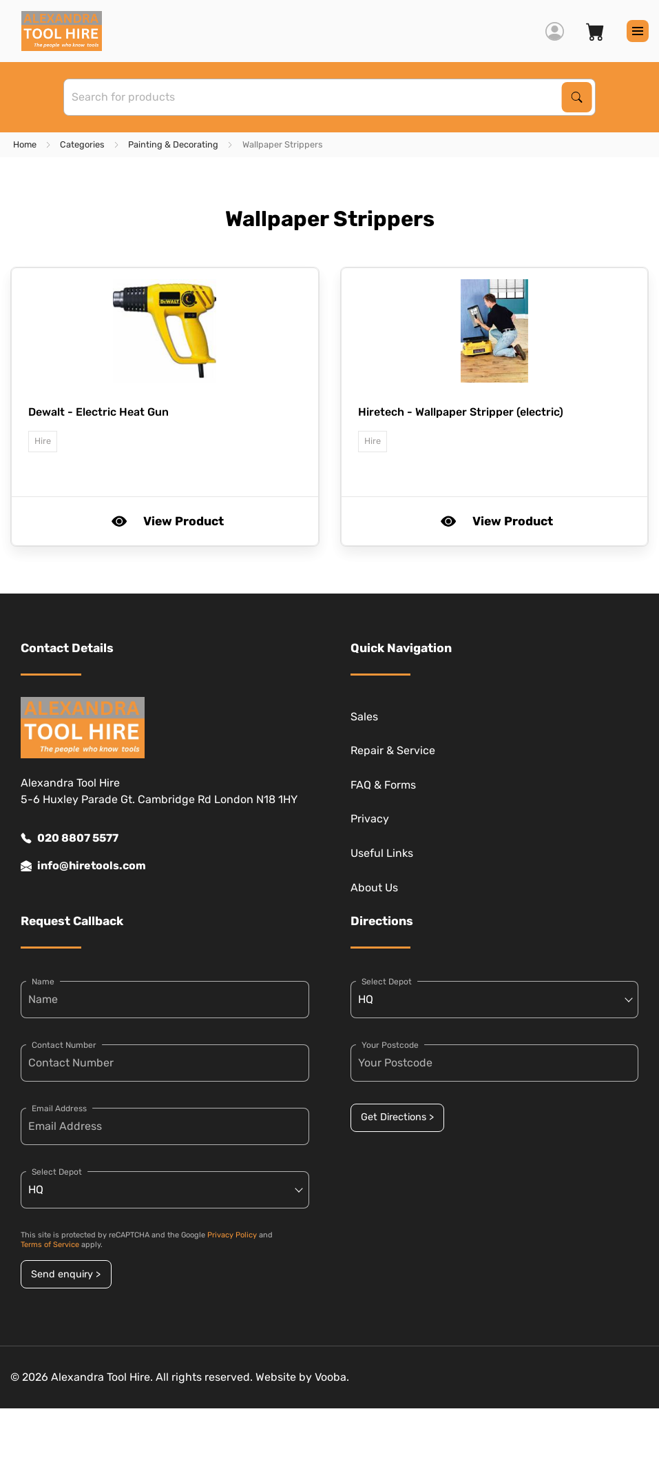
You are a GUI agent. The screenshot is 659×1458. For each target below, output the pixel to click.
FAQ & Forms (383, 784)
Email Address (59, 1108)
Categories (82, 144)
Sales (364, 716)
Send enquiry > (66, 1274)
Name (43, 981)
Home (24, 144)
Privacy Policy (232, 1235)
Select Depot (57, 1172)
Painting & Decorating (173, 144)
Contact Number (64, 1045)
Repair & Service (393, 750)
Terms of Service (50, 1244)
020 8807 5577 (69, 838)
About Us (374, 887)
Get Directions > (397, 1117)
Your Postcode (390, 1045)
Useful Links (382, 853)
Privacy (370, 818)
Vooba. (332, 1377)
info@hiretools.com (83, 866)
